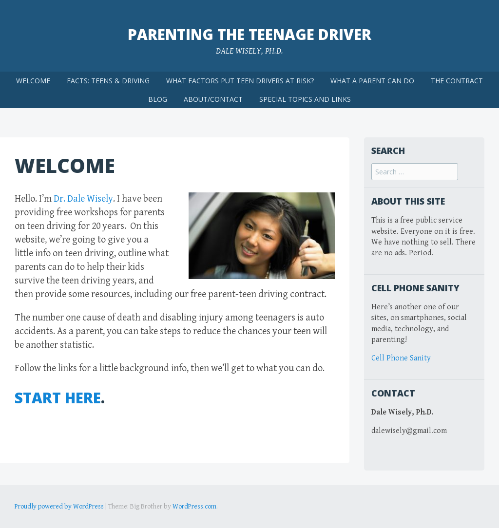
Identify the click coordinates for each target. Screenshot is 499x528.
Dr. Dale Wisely (83, 199)
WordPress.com (194, 506)
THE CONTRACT (457, 80)
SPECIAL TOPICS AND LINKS (305, 99)
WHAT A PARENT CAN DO (372, 80)
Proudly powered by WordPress (59, 506)
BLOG (157, 99)
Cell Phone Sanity (401, 358)
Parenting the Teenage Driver (249, 34)
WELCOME (33, 80)
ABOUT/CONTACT (213, 99)
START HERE (58, 398)
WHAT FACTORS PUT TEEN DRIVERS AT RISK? (240, 80)
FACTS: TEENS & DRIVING (108, 80)
